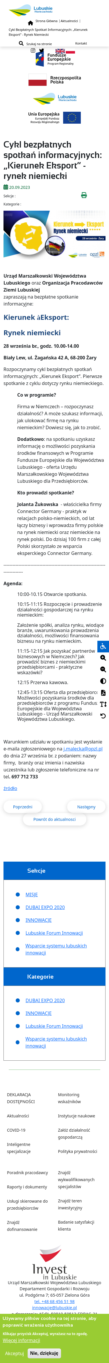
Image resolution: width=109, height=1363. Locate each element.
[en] (60, 50)
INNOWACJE (39, 920)
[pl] (70, 50)
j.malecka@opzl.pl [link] (83, 749)
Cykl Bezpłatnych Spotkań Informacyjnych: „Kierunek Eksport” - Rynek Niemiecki (48, 32)
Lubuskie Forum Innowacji (54, 933)
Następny (86, 807)
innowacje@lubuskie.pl (54, 1307)
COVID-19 (16, 1130)
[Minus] (103, 670)
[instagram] (33, 50)
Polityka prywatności (77, 1151)
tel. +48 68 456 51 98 (54, 1301)
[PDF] (103, 693)
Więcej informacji (21, 1343)
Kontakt (81, 43)
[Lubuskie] (54, 10)
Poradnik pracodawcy (27, 1172)
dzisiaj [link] (60, 539)
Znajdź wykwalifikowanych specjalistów (76, 1179)
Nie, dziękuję (44, 1356)
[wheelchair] (103, 646)
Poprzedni (23, 807)
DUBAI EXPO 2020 (45, 907)
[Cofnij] (103, 716)
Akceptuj (14, 1356)
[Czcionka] (103, 705)
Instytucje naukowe (76, 1116)
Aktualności (69, 21)
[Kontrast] (103, 681)
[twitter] (41, 50)
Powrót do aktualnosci (54, 819)
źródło (10, 788)
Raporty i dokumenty (27, 1187)
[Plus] (103, 658)
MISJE (32, 894)
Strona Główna (46, 21)
